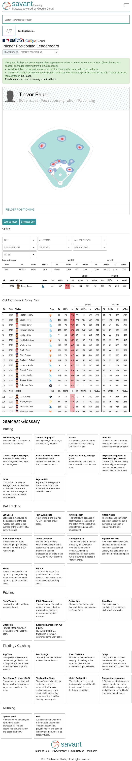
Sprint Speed (9, 717)
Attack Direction (44, 539)
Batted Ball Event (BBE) (47, 455)
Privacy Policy (59, 751)
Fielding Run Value (45, 678)
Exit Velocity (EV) (11, 437)
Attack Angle (108, 515)
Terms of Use (42, 751)
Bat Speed (8, 515)
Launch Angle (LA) (45, 437)
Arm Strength (42, 654)
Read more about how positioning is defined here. (31, 79)
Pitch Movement (44, 601)
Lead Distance (76, 654)
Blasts (6, 568)
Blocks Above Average (113, 678)
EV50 (5, 479)
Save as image (10, 221)
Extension (8, 625)
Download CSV (28, 221)
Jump (105, 654)
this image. (26, 76)
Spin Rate (107, 601)
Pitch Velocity (9, 601)
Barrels (72, 437)
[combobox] (66, 19)
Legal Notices (77, 751)
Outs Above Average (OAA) (16, 678)
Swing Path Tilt (76, 539)
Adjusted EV (42, 479)
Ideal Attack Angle (12, 539)
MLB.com (92, 751)
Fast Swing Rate (44, 515)
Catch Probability (78, 678)
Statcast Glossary (21, 421)
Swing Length (76, 515)
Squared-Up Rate (110, 539)
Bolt (38, 717)
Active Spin (74, 601)
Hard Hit (107, 437)
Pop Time (7, 654)
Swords (39, 568)
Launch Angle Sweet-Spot (16, 455)
